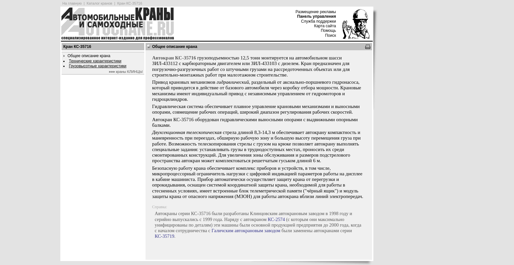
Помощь (328, 30)
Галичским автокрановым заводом (245, 230)
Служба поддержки (318, 21)
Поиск (330, 35)
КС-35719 (164, 236)
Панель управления (316, 16)
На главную (72, 3)
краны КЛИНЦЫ (129, 72)
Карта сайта (325, 26)
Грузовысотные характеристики (98, 66)
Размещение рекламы (315, 12)
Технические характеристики (95, 61)
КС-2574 (276, 219)
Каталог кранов (99, 3)
